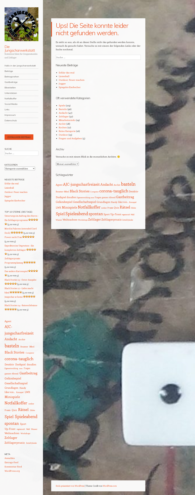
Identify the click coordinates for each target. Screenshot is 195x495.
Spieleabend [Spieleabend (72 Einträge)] (76, 213)
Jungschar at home (14, 296)
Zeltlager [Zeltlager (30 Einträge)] (94, 219)
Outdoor (63, 134)
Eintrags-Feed (11, 462)
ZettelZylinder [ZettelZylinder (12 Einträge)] (127, 220)
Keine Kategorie (67, 131)
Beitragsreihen (12, 76)
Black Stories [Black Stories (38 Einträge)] (80, 191)
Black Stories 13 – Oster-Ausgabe (20, 279)
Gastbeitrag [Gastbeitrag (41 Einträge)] (125, 196)
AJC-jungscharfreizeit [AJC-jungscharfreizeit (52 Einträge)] (81, 184)
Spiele (62, 105)
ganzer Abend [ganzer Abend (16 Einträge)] (108, 197)
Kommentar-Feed (13, 466)
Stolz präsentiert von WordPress (70, 485)
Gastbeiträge (11, 82)
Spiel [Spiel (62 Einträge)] (60, 213)
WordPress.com (110, 485)
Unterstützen (11, 93)
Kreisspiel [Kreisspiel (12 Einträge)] (132, 202)
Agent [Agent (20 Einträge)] (59, 184)
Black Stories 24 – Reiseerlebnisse (21, 305)
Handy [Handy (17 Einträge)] (114, 201)
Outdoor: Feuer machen (72, 79)
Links (7, 109)
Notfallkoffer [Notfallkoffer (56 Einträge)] (89, 207)
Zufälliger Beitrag (19, 137)
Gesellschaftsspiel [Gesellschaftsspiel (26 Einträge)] (84, 202)
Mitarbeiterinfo (67, 120)
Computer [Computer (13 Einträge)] (94, 191)
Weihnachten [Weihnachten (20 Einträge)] (70, 219)
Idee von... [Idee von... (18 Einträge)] (123, 201)
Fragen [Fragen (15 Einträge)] (98, 197)
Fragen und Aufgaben (70, 138)
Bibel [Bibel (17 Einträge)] (66, 191)
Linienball (64, 76)
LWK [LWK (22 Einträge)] (58, 207)
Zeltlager (64, 116)
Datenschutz (11, 120)
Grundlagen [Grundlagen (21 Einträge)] (103, 201)
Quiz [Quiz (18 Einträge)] (116, 207)
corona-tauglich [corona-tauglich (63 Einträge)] (113, 190)
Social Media (11, 104)
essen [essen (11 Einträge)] (92, 197)
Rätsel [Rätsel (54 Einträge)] (125, 207)
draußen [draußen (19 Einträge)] (71, 197)
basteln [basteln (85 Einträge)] (128, 184)
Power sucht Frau (13, 237)
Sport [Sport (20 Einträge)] (107, 214)
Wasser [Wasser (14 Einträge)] (59, 219)
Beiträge (9, 71)
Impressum (10, 115)
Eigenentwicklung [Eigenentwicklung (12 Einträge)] (83, 197)
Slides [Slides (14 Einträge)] (133, 207)
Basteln (63, 109)
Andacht (63, 112)
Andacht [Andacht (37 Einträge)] (106, 184)
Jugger (62, 83)
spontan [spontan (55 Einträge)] (96, 213)
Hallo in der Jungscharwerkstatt (20, 65)
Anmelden (10, 458)
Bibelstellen (10, 87)
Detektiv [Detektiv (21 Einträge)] (133, 191)
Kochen (63, 127)
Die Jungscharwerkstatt (20, 48)
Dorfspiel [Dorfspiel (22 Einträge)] (61, 197)
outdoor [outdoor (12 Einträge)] (104, 208)
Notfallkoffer (11, 98)
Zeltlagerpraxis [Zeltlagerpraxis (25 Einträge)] (111, 219)
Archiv (62, 123)
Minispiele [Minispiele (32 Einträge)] (69, 207)
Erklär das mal (66, 72)
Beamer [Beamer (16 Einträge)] (60, 191)
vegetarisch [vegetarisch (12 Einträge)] (126, 214)
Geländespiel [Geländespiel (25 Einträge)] (64, 202)
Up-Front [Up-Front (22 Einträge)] (115, 214)
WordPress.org (12, 470)
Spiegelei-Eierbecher (70, 87)
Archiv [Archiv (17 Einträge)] (117, 184)
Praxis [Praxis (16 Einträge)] (110, 207)
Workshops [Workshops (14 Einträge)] (83, 219)
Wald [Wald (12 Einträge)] (132, 214)
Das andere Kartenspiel (16, 271)
